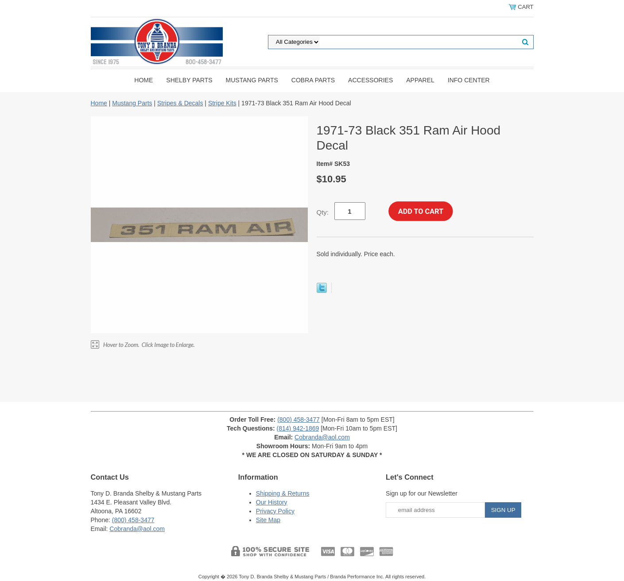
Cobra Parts (313, 80)
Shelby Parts (189, 80)
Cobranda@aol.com (322, 437)
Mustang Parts (252, 80)
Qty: (323, 212)
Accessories (370, 80)
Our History (271, 502)
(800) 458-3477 (298, 419)
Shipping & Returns (283, 493)
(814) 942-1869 (298, 428)
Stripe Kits (222, 103)
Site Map (268, 519)
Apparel (420, 80)
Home (143, 80)
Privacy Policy (275, 511)
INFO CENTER (469, 80)
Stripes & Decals (180, 103)
